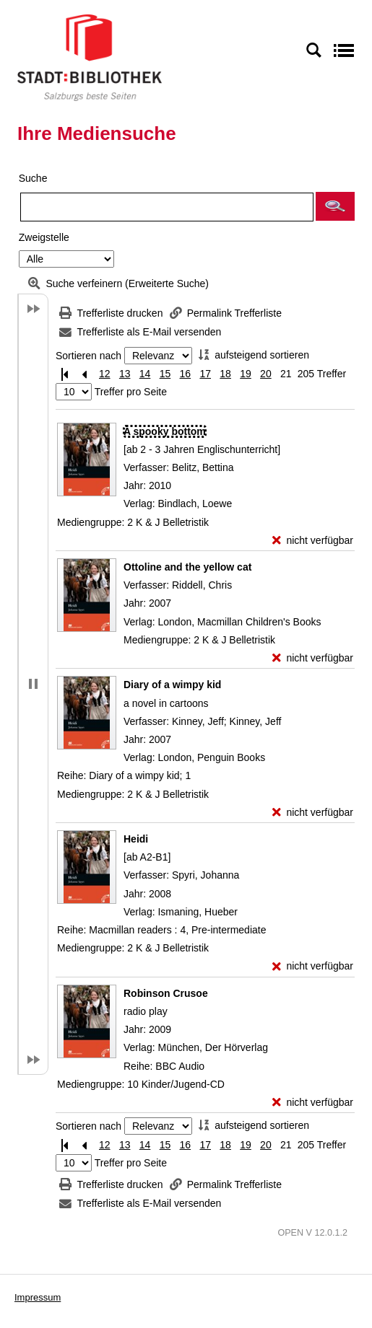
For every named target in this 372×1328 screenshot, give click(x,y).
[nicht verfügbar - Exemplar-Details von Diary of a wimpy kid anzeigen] (312, 813)
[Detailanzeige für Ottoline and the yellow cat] (187, 567)
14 (145, 373)
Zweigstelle (44, 237)
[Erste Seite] (64, 374)
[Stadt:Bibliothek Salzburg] (89, 57)
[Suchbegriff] (166, 207)
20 (266, 373)
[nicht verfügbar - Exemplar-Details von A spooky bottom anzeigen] (312, 541)
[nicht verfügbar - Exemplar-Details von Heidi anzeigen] (312, 966)
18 (225, 373)
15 (165, 373)
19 (245, 373)
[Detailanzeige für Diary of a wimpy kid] (172, 684)
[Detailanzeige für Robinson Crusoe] (166, 993)
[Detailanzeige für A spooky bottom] (165, 431)
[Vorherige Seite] (84, 374)
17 (205, 373)
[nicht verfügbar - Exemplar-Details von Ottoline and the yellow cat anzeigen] (312, 658)
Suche (33, 178)
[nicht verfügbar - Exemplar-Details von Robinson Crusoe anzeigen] (312, 1103)
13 (125, 373)
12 (105, 373)
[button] (335, 206)
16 (185, 373)
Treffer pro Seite (131, 391)
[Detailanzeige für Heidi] (136, 839)
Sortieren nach (88, 355)
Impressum (37, 1297)
